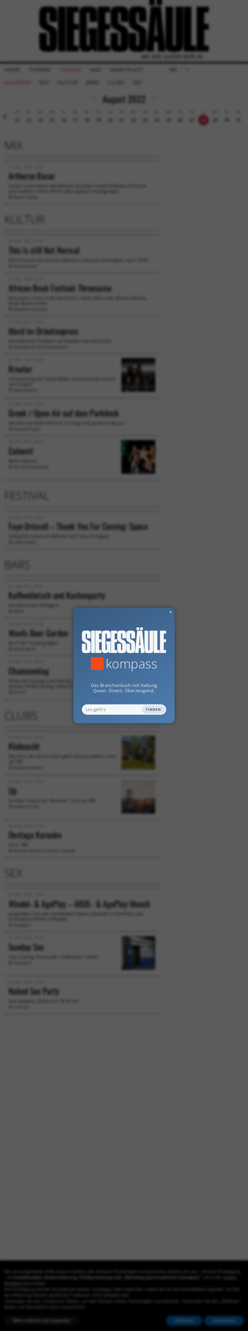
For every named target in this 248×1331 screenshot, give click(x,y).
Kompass (131, 664)
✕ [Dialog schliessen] (157, 611)
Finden (153, 709)
